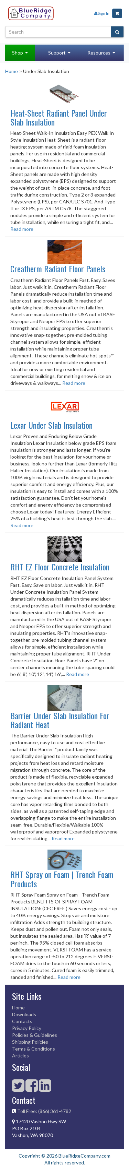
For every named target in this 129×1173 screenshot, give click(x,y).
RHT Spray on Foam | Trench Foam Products (62, 878)
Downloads (24, 1014)
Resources (98, 53)
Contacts (22, 1021)
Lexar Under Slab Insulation (51, 425)
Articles (20, 1055)
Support (57, 53)
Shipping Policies (30, 1042)
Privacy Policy (26, 1028)
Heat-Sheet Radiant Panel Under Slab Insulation (58, 117)
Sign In (101, 13)
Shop (17, 53)
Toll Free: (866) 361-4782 (44, 1111)
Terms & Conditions (33, 1049)
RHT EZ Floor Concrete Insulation (59, 566)
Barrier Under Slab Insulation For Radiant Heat (59, 720)
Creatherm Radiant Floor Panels (57, 268)
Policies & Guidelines (34, 1035)
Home (11, 71)
